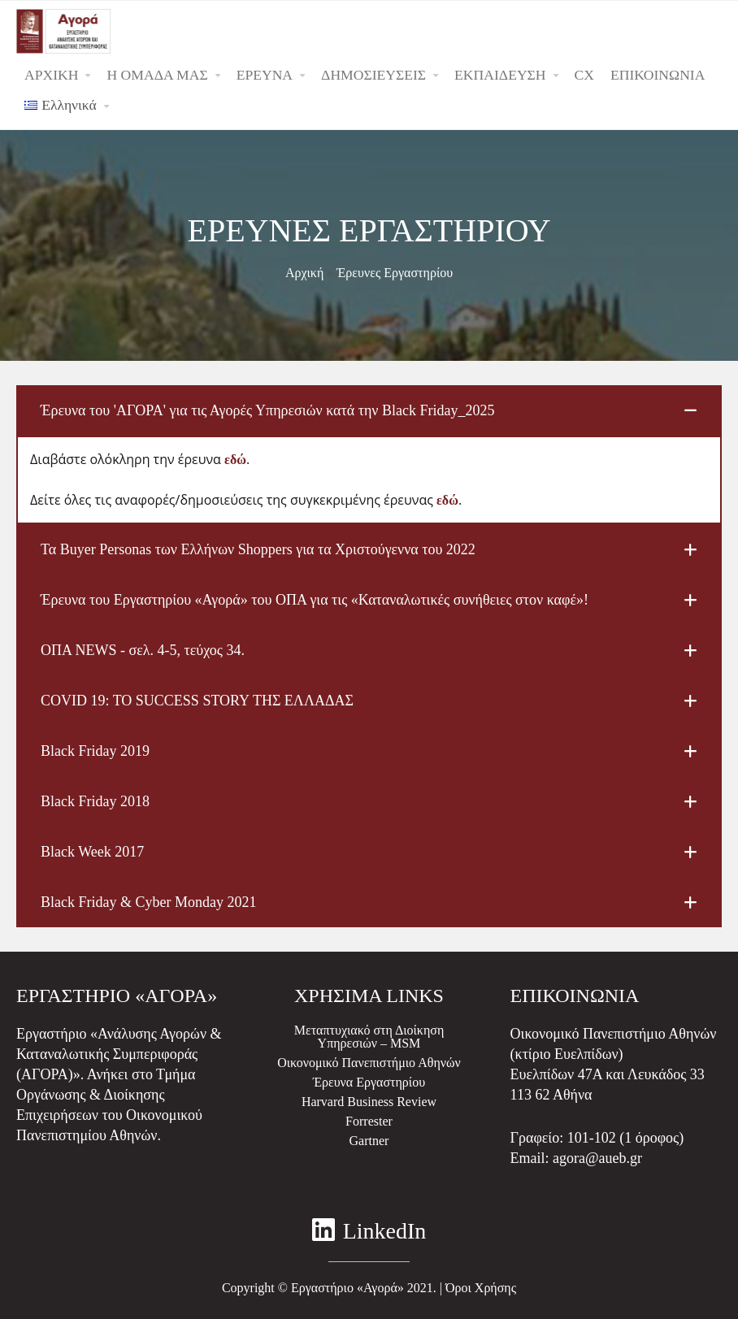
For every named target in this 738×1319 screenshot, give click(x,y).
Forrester (369, 1121)
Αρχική (304, 273)
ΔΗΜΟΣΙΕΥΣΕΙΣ (373, 75)
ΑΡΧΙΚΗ (51, 75)
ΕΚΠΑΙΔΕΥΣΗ (499, 75)
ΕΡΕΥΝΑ (265, 75)
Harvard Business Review (369, 1102)
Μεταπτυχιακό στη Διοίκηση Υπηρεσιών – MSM (369, 1036)
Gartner (369, 1141)
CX (584, 75)
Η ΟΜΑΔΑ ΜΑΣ (156, 75)
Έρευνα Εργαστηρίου (369, 1082)
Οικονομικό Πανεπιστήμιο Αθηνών (369, 1063)
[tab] (369, 410)
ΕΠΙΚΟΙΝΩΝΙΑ (657, 75)
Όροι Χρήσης (480, 1288)
